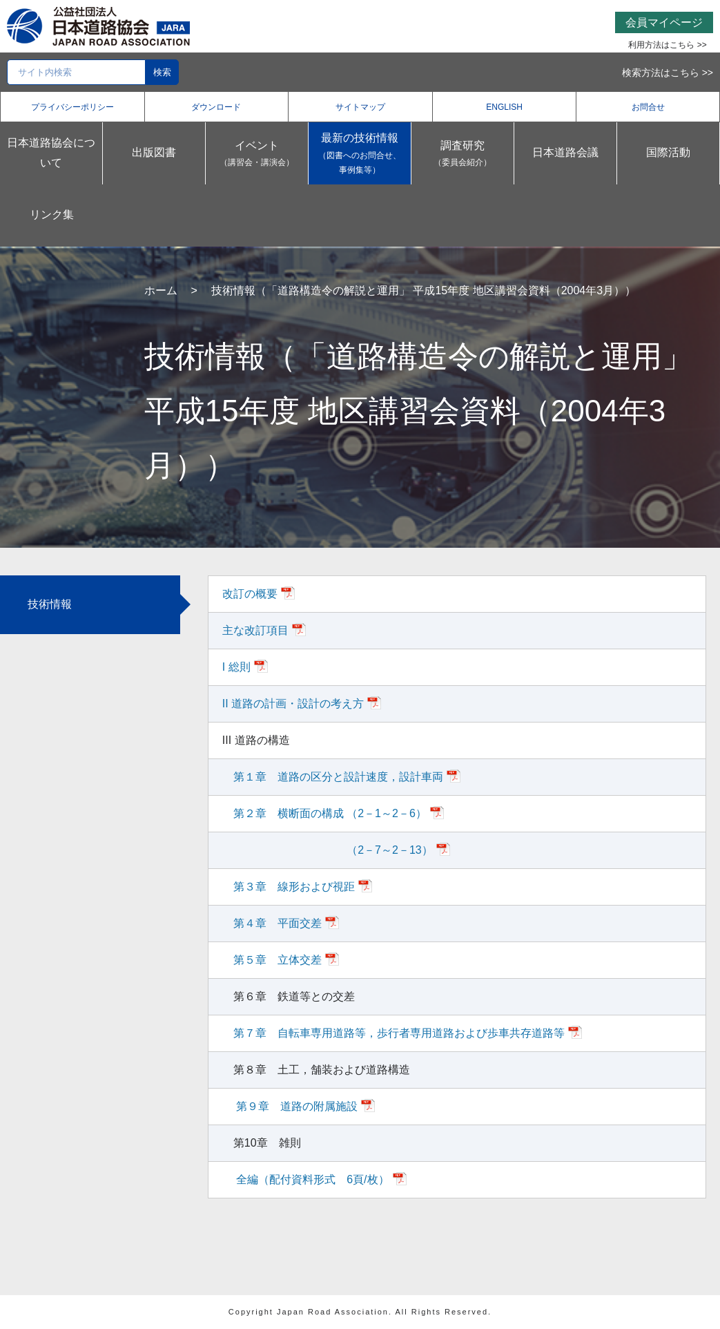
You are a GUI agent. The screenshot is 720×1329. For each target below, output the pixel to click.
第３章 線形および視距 (294, 886)
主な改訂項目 (255, 630)
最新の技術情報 (359, 155)
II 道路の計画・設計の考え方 (293, 703)
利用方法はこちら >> (667, 45)
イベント (257, 155)
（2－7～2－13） (333, 850)
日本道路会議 (565, 152)
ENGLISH (504, 107)
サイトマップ (360, 107)
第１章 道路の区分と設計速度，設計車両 (338, 777)
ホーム (160, 290)
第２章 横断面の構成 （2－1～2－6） (330, 813)
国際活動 (668, 152)
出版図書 (154, 152)
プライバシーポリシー (72, 107)
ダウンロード (216, 107)
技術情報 (50, 604)
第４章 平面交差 (277, 923)
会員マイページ (664, 22)
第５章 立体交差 (277, 960)
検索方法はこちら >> (667, 72)
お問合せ (648, 107)
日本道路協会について (51, 153)
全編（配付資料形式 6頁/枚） (311, 1179)
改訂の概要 (250, 594)
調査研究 (462, 155)
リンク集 (52, 214)
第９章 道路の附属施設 (295, 1106)
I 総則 (236, 667)
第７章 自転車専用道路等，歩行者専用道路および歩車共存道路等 (399, 1033)
